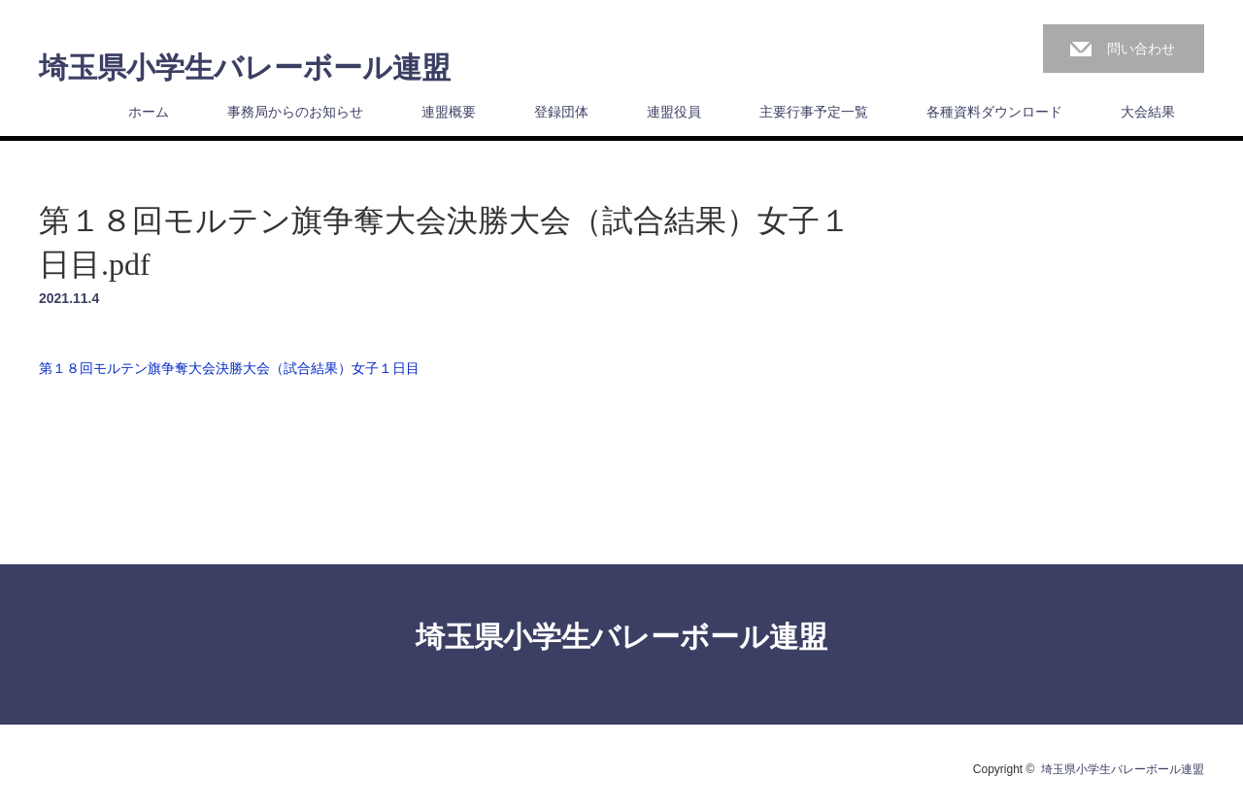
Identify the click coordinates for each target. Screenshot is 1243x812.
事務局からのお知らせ (295, 111)
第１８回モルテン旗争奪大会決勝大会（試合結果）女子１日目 (229, 368)
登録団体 (561, 111)
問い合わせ (1141, 48)
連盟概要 (448, 111)
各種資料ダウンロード (994, 111)
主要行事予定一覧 (813, 111)
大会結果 (1148, 111)
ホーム (148, 111)
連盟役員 (674, 111)
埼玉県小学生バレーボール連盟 (245, 68)
